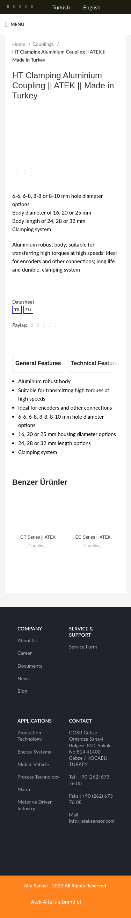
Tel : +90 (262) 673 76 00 (89, 780)
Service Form (83, 647)
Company (29, 628)
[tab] (38, 363)
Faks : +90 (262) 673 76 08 (91, 799)
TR (17, 309)
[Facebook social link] (8, 6)
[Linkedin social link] (26, 6)
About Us (27, 640)
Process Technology (38, 777)
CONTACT (80, 721)
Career (24, 653)
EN (28, 309)
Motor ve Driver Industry (34, 805)
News (23, 678)
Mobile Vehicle (33, 764)
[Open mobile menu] (15, 24)
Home (19, 44)
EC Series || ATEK (93, 537)
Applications (34, 721)
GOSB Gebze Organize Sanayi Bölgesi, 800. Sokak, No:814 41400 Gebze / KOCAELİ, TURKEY (90, 748)
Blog (22, 691)
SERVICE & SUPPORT (81, 632)
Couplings (43, 44)
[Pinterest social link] (20, 6)
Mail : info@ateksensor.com (91, 818)
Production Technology (29, 736)
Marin (23, 789)
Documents (29, 666)
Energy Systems (34, 752)
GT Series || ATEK (38, 537)
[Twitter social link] (14, 6)
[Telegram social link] (32, 6)
